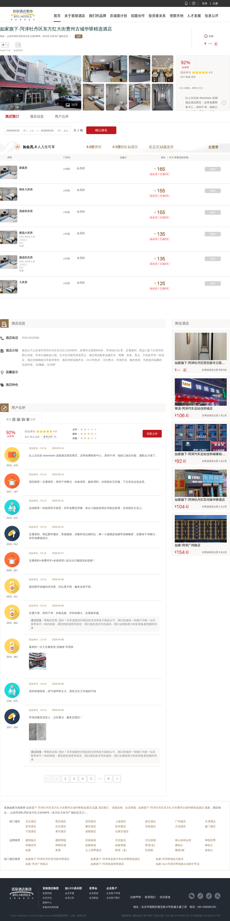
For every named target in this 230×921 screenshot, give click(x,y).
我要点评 (152, 433)
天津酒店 (210, 821)
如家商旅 (120, 845)
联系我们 (150, 897)
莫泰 (58, 850)
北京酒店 (30, 821)
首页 (57, 15)
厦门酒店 (210, 826)
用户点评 (62, 116)
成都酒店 (90, 831)
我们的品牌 (97, 15)
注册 (215, 3)
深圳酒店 (90, 821)
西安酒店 (60, 821)
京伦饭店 (120, 840)
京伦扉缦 (150, 840)
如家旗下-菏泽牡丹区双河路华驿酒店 (47, 858)
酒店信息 (37, 116)
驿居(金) (150, 845)
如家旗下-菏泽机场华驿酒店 (107, 863)
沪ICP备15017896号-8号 (177, 915)
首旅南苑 (90, 840)
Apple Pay (5, 50)
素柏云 (179, 845)
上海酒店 (120, 821)
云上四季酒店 (93, 850)
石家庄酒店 (122, 831)
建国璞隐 (60, 840)
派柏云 (209, 850)
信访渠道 (165, 897)
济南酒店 (150, 826)
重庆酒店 (90, 826)
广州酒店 (180, 821)
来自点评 (21, 419)
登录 (204, 3)
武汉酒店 (60, 826)
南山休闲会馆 (183, 840)
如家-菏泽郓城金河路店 (170, 858)
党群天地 (176, 15)
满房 (212, 169)
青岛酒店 (60, 831)
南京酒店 (150, 821)
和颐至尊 (210, 840)
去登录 (213, 147)
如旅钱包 (18, 50)
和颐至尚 (30, 845)
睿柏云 (209, 845)
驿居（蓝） (122, 850)
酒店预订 (12, 116)
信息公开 (212, 15)
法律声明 (135, 897)
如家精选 (90, 845)
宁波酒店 (30, 831)
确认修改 (101, 130)
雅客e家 (180, 850)
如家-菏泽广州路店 (36, 863)
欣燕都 (149, 850)
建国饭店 (30, 840)
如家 (28, 850)
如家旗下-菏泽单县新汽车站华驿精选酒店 (115, 858)
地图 (78, 36)
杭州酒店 (120, 826)
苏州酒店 (30, 826)
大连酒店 (180, 826)
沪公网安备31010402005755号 (205, 915)
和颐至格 (60, 845)
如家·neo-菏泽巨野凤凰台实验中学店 (178, 863)
